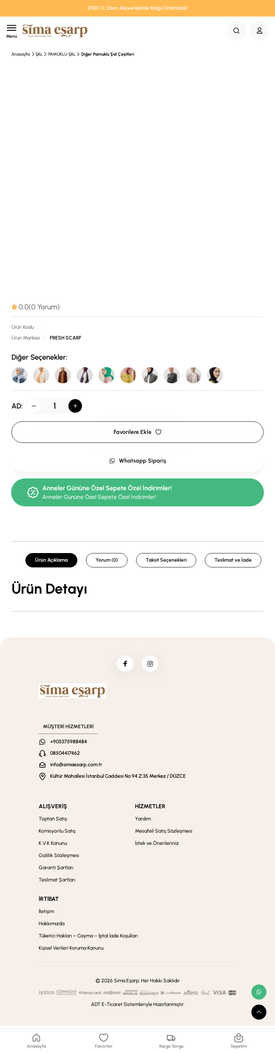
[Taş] (203, 375)
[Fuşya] (134, 375)
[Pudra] (180, 375)
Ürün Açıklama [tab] (51, 561)
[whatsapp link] (258, 992)
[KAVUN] (43, 375)
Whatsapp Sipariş (137, 461)
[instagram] (151, 665)
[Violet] (88, 375)
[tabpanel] (137, 589)
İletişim (46, 914)
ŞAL (39, 54)
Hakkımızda (51, 926)
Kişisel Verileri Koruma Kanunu (71, 950)
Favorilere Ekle (137, 433)
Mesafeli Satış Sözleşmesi (163, 833)
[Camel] (65, 375)
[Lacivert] (157, 375)
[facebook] (124, 665)
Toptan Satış (53, 821)
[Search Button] (236, 30)
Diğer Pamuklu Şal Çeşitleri (107, 54)
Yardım (143, 821)
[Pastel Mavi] (20, 375)
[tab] (35, 307)
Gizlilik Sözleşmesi (59, 858)
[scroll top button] (258, 1012)
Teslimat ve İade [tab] (233, 561)
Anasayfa (20, 54)
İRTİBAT (49, 901)
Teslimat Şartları (57, 882)
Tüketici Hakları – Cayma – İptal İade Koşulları (88, 938)
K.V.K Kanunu (53, 846)
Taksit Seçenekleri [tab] (166, 561)
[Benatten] (111, 375)
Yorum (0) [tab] (107, 561)
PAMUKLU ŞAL (62, 54)
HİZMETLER (150, 808)
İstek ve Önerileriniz (157, 846)
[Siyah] (226, 375)
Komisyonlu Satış (57, 833)
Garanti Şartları (56, 870)
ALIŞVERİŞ (53, 808)
